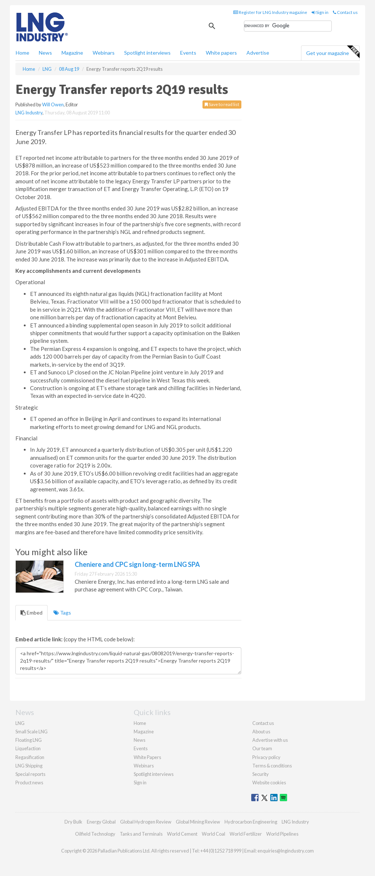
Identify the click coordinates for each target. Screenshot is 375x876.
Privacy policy (266, 757)
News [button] (45, 53)
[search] (288, 26)
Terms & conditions (272, 766)
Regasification (29, 757)
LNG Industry (28, 113)
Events (188, 53)
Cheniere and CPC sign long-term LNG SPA (137, 564)
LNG (20, 723)
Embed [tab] (31, 612)
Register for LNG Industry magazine (270, 12)
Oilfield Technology (95, 834)
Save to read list (222, 104)
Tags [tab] (62, 612)
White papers (221, 53)
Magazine (72, 53)
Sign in (320, 12)
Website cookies (269, 782)
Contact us (345, 12)
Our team (262, 748)
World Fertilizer (246, 834)
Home (22, 53)
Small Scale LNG (31, 731)
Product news (29, 782)
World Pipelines (282, 834)
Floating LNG (28, 740)
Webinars (104, 53)
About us (261, 731)
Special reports (30, 774)
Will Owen (53, 104)
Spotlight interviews (147, 53)
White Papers (147, 757)
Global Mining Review (198, 822)
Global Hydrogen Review (145, 822)
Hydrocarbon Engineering (250, 822)
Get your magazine (332, 52)
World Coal (213, 834)
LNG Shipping (28, 766)
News (139, 740)
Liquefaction (28, 748)
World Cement (182, 834)
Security (260, 774)
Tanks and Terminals (141, 834)
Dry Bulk (73, 822)
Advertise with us (270, 740)
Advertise (257, 53)
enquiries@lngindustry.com (285, 851)
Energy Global (101, 822)
